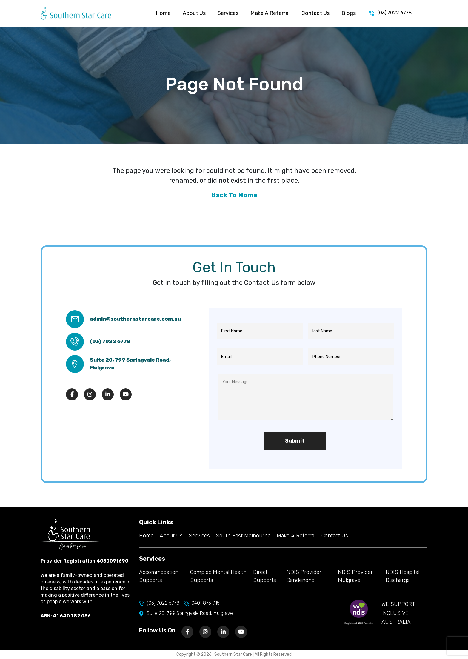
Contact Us (315, 13)
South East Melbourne (243, 535)
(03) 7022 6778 (390, 13)
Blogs (348, 13)
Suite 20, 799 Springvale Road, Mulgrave (130, 364)
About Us (194, 13)
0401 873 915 (202, 603)
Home (163, 13)
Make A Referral (270, 13)
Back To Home (234, 195)
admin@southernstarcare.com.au (135, 319)
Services (228, 13)
